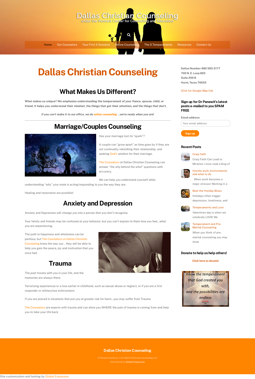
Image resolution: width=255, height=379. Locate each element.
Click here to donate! (205, 260)
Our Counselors (67, 44)
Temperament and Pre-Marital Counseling (207, 225)
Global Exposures (135, 362)
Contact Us (204, 44)
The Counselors (109, 162)
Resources (184, 44)
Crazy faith (199, 154)
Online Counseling (127, 44)
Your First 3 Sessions (96, 44)
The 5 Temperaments (158, 44)
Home (48, 44)
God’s (114, 153)
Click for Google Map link (197, 90)
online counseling (106, 114)
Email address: (190, 117)
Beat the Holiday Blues (207, 190)
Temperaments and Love (208, 207)
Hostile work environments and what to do (209, 172)
